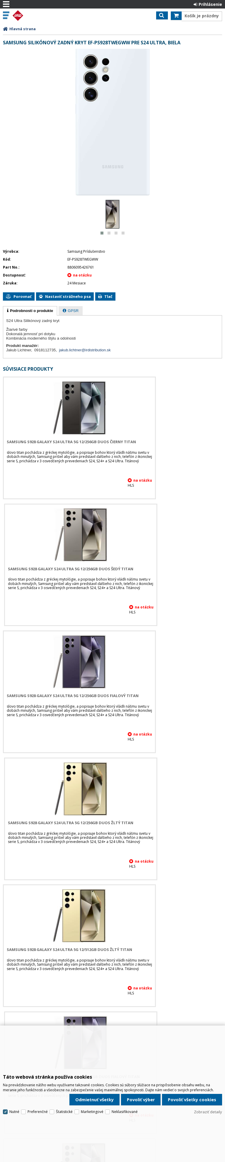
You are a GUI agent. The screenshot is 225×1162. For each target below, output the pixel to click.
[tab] (30, 311)
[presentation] (30, 310)
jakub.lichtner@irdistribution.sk (85, 350)
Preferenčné (38, 1083)
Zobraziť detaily (208, 1083)
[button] (101, 233)
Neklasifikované (125, 1083)
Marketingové (92, 1083)
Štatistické (64, 1083)
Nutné (14, 1083)
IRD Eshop (29, 15)
